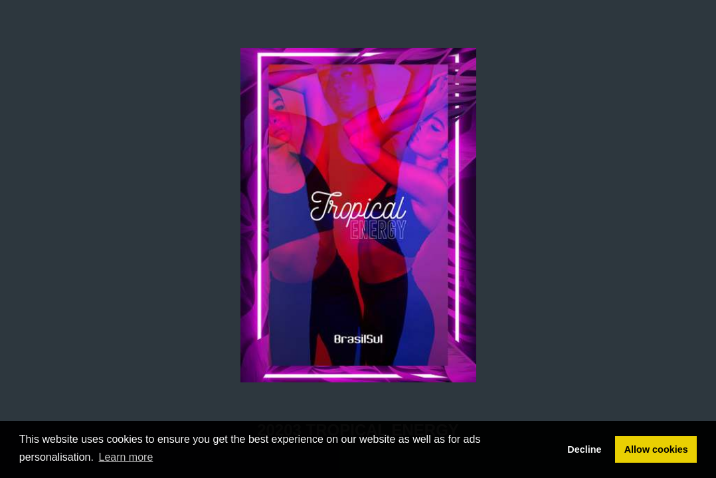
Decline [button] (584, 449)
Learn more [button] (126, 457)
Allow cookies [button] (656, 449)
